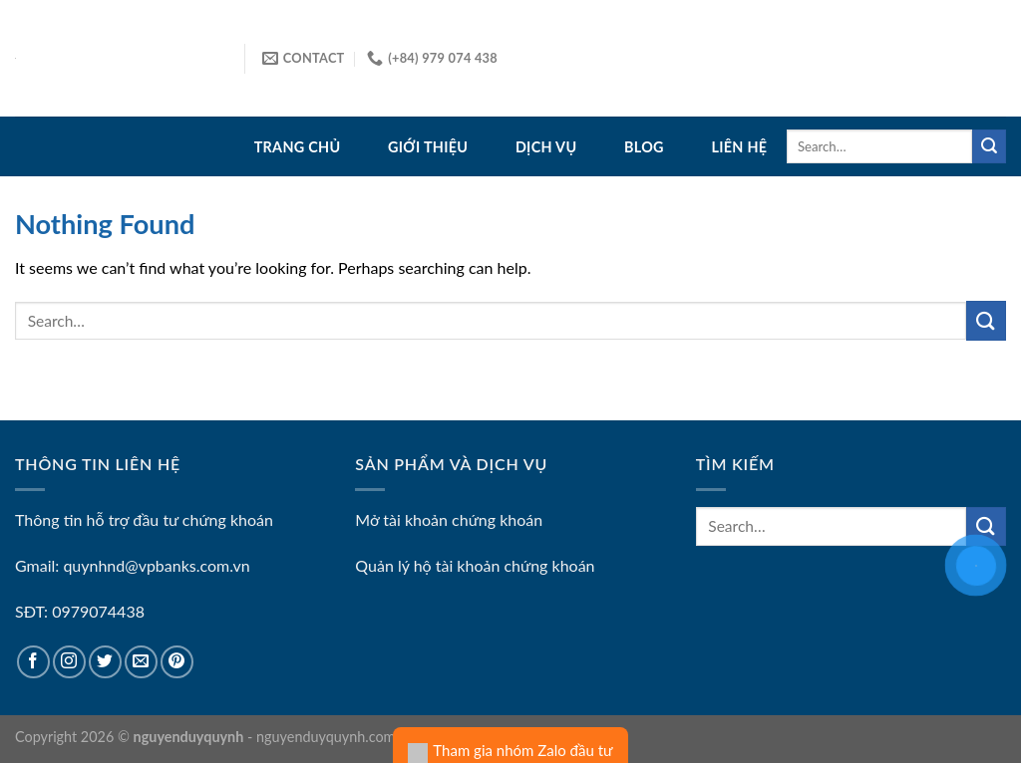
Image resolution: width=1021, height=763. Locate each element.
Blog (644, 146)
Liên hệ (739, 146)
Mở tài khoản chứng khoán (448, 519)
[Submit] (989, 146)
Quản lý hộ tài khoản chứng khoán (474, 565)
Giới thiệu (428, 146)
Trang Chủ (297, 146)
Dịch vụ (545, 146)
